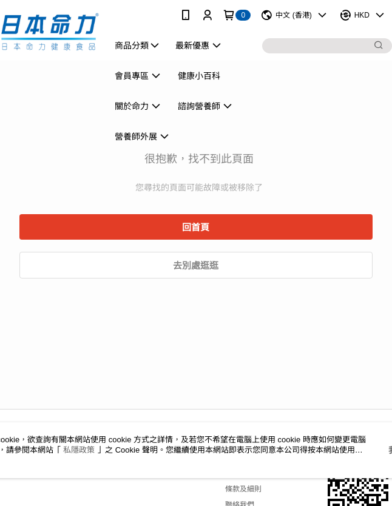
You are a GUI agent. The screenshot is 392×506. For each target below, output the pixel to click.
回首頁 (195, 227)
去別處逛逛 (195, 265)
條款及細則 (243, 489)
